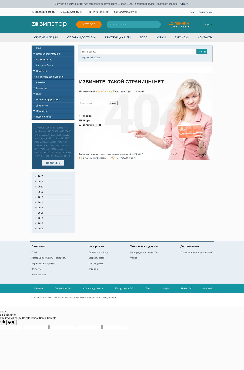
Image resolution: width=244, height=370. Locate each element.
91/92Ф (45, 135)
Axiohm (38, 152)
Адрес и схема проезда (44, 263)
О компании (39, 246)
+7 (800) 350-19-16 (43, 11)
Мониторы (41, 88)
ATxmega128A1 (55, 149)
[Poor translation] (12, 322)
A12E (66, 135)
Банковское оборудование (50, 76)
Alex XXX (62, 142)
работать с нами (179, 24)
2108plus (50, 127)
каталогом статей (105, 91)
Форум (161, 37)
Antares (38, 145)
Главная (87, 116)
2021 (40, 181)
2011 (40, 228)
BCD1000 (48, 152)
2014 (40, 213)
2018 (40, 197)
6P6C (37, 135)
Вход (192, 12)
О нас (34, 252)
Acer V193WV (42, 142)
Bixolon (58, 156)
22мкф (60, 127)
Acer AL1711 (47, 138)
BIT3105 (39, 156)
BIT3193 (49, 156)
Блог (143, 37)
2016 (40, 202)
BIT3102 (66, 152)
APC (46, 145)
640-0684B (65, 131)
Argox (42, 149)
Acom (53, 142)
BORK (67, 156)
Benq (58, 152)
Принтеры (41, 71)
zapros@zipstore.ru (126, 11)
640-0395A (53, 131)
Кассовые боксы (44, 65)
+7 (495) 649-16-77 (71, 11)
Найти (202, 51)
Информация (96, 246)
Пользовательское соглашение (196, 252)
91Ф (53, 135)
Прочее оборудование (47, 99)
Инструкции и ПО (118, 37)
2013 (40, 218)
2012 (40, 223)
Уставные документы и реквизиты (49, 258)
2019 (40, 192)
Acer (37, 138)
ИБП (38, 94)
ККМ (38, 48)
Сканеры (41, 82)
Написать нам (39, 274)
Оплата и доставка (81, 37)
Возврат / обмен (97, 258)
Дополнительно (189, 246)
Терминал (95, 57)
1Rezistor (39, 127)
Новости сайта (43, 116)
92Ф (59, 135)
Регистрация (206, 12)
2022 (40, 176)
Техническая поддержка (144, 246)
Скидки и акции (46, 37)
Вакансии (182, 37)
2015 (40, 207)
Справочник (42, 111)
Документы (42, 105)
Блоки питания (44, 59)
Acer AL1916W (63, 138)
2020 (40, 186)
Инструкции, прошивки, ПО (144, 252)
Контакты (205, 37)
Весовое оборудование (48, 54)
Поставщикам (96, 263)
